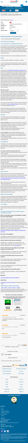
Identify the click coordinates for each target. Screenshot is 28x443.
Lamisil (9, 287)
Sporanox (18, 287)
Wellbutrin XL (21, 389)
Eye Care (21, 371)
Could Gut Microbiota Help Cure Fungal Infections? (10, 277)
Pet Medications (4, 414)
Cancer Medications (7, 373)
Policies (2, 409)
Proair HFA (21, 381)
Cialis (7, 379)
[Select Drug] (14, 30)
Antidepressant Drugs (6, 368)
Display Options (8, 346)
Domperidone (7, 389)
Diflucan (5, 287)
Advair (6, 384)
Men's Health (21, 373)
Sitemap (2, 415)
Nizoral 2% (14, 287)
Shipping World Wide (5, 411)
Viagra (6, 381)
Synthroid (21, 391)
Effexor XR (7, 391)
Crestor (21, 384)
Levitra (21, 379)
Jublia (2, 287)
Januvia (21, 386)
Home (2, 408)
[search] (22, 5)
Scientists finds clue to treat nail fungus (8, 282)
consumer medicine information (13, 104)
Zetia (7, 386)
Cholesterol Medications (21, 368)
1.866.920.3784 (18, 6)
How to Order (16, 245)
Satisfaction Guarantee (5, 412)
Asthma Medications (7, 371)
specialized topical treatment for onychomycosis (16, 70)
